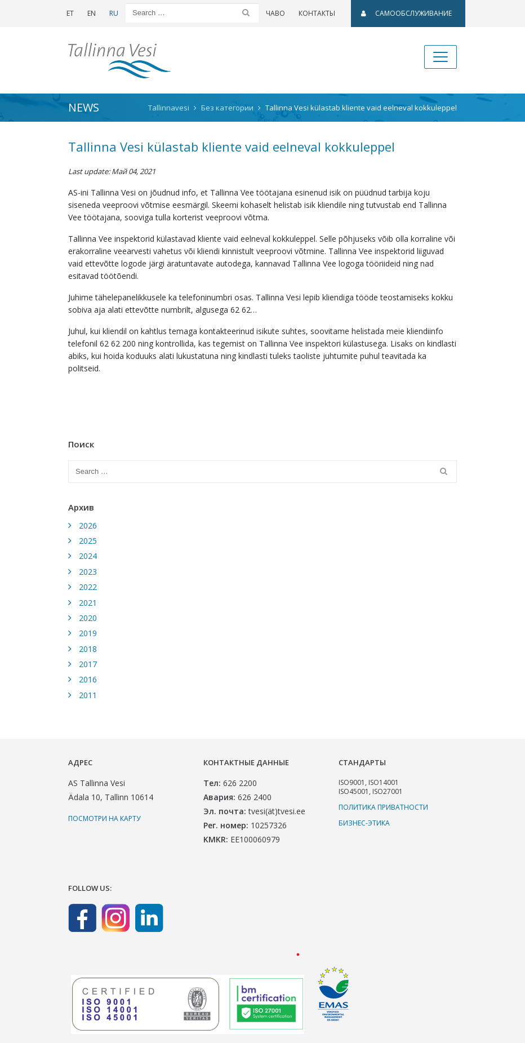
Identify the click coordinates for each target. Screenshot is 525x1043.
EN (91, 13)
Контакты (317, 13)
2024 (88, 556)
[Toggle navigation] (440, 57)
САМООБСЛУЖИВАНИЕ (406, 13)
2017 (88, 664)
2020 (88, 618)
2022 (88, 587)
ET (70, 13)
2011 (88, 695)
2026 (88, 525)
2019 (88, 633)
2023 (88, 571)
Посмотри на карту (104, 818)
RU (113, 13)
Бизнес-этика (364, 823)
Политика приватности (383, 807)
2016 (88, 679)
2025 (88, 540)
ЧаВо (275, 13)
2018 (88, 648)
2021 (88, 602)
